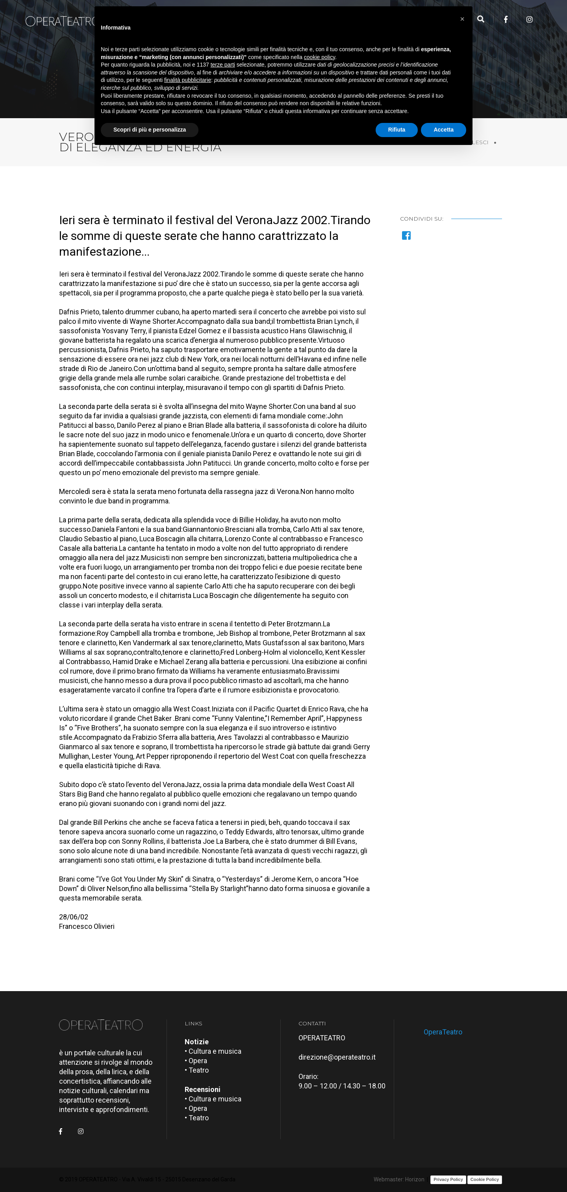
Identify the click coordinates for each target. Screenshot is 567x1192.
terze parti (223, 64)
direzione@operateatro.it (337, 1057)
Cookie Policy (485, 1179)
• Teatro (197, 1070)
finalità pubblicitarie (187, 80)
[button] (462, 19)
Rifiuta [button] (397, 129)
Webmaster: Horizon (399, 1179)
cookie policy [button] (319, 57)
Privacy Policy (448, 1179)
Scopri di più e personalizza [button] (149, 129)
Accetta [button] (444, 129)
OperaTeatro (443, 1032)
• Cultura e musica (213, 1051)
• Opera (196, 1060)
